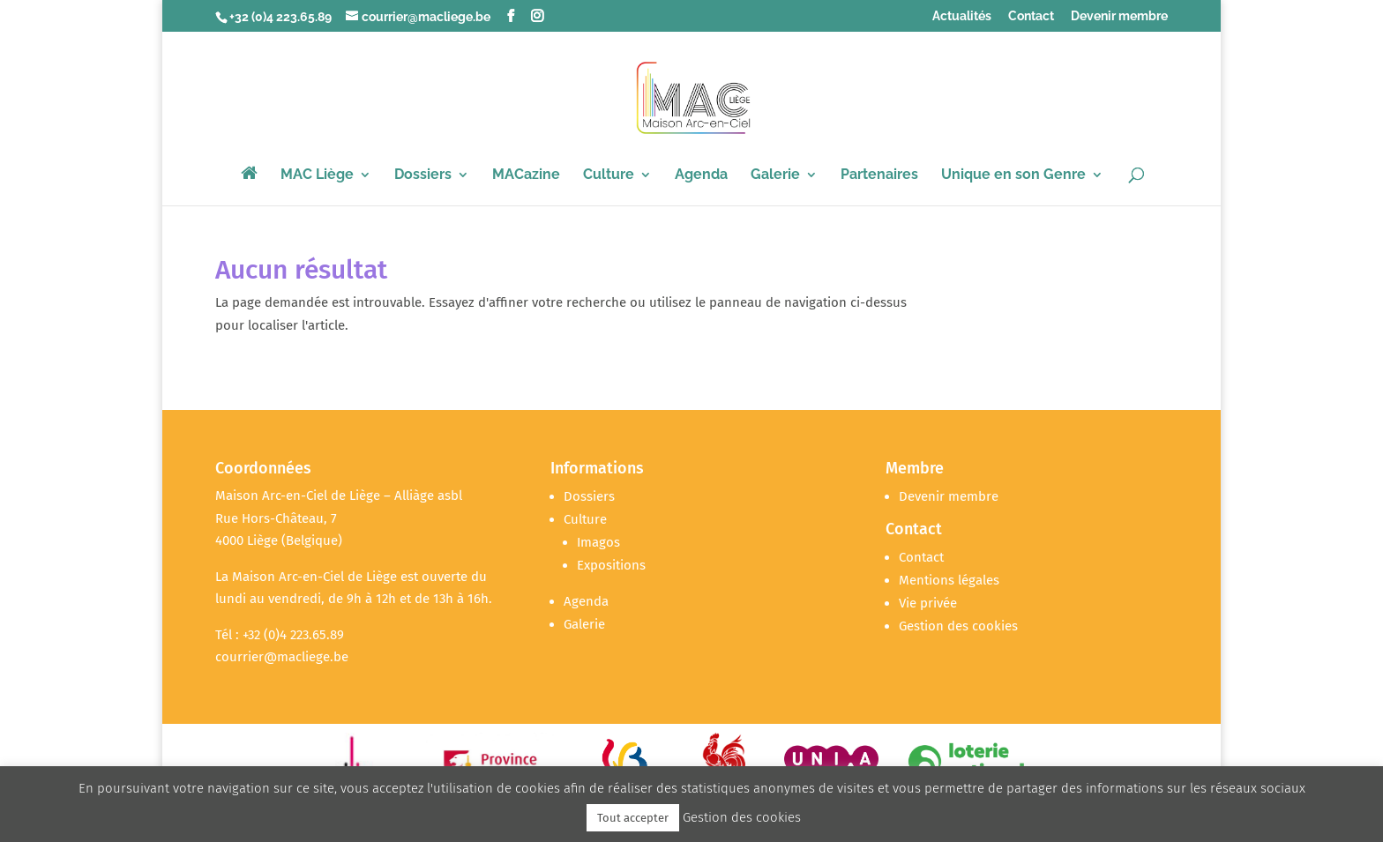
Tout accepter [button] (633, 817)
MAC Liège (317, 175)
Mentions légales (949, 580)
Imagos (598, 542)
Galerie (775, 175)
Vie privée (928, 603)
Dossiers (423, 175)
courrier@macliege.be (281, 657)
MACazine (526, 175)
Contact (1031, 16)
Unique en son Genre (1013, 175)
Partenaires (879, 175)
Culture (608, 175)
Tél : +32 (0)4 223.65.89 (279, 635)
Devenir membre (1119, 16)
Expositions (611, 565)
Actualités (961, 16)
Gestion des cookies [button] (958, 626)
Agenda (701, 175)
